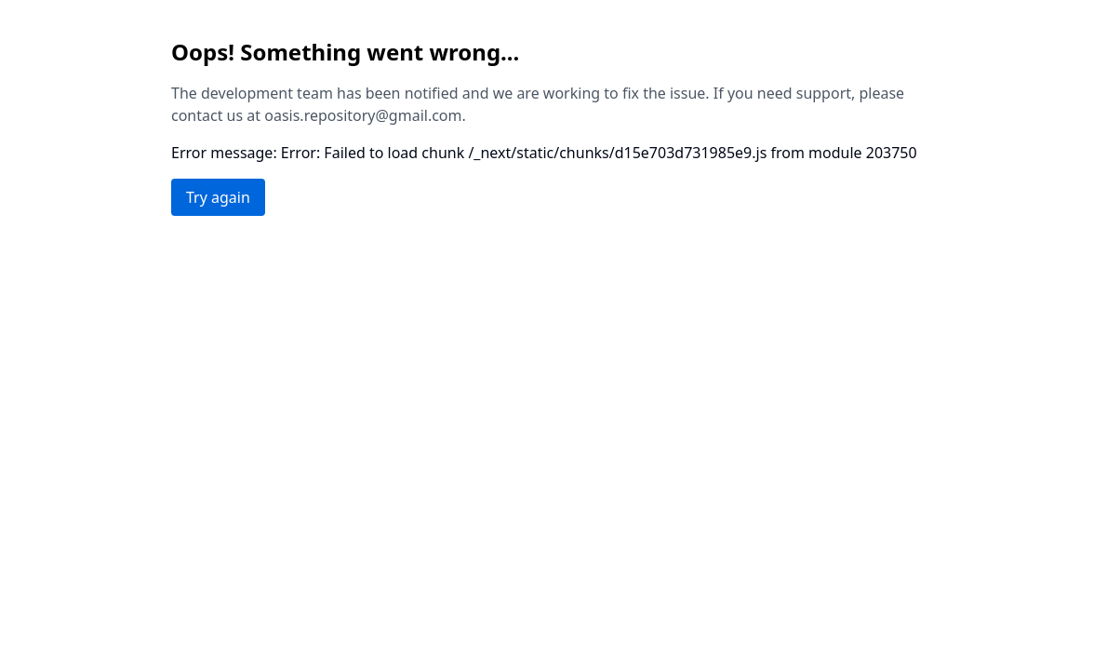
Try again (218, 197)
